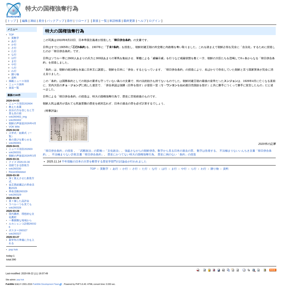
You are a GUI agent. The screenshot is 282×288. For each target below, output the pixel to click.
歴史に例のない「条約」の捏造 (177, 154)
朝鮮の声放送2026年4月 (22, 123)
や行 (13, 64)
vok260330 (15, 168)
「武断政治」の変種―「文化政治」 (99, 150)
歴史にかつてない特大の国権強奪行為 (131, 154)
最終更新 (129, 20)
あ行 (13, 41)
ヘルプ (142, 20)
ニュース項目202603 (21, 149)
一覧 (104, 20)
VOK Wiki (14, 126)
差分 (41, 20)
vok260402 (15, 120)
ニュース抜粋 (16, 84)
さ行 (13, 47)
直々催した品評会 (19, 200)
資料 (13, 77)
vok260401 (15, 142)
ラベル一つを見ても (20, 204)
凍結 (33, 20)
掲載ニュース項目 (19, 81)
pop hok (13, 249)
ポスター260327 (18, 230)
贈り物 (15, 74)
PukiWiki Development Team (47, 284)
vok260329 (15, 194)
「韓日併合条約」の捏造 (58, 150)
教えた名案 (15, 106)
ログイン (155, 20)
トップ (11, 20)
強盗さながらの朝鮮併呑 (140, 150)
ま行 (13, 61)
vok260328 (15, 207)
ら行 (13, 67)
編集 (25, 20)
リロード (81, 20)
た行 (13, 51)
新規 (96, 20)
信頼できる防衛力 (19, 165)
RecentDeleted (17, 171)
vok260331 (15, 152)
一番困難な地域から (20, 220)
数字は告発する (206, 150)
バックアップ (55, 20)
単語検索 (115, 20)
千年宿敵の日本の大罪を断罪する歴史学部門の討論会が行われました (104, 161)
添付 (70, 20)
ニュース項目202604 (21, 103)
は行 (13, 57)
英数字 (15, 37)
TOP (11, 34)
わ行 (13, 71)
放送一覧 (14, 87)
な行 (13, 54)
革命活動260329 (18, 191)
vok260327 (15, 233)
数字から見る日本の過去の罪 (175, 150)
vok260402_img (18, 116)
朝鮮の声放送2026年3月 (22, 155)
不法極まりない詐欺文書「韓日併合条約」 (78, 154)
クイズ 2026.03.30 (19, 161)
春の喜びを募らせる (20, 139)
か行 (13, 44)
